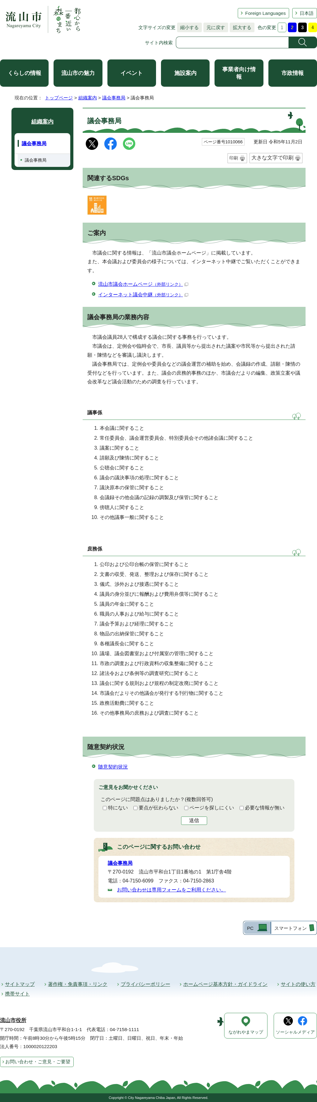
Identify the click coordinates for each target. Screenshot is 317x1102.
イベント (131, 73)
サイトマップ (20, 984)
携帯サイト (17, 993)
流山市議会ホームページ (143, 284)
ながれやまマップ (245, 1032)
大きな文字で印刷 (272, 158)
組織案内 (87, 97)
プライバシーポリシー (145, 984)
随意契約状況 (113, 766)
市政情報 (292, 73)
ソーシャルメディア (295, 1032)
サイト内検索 (159, 42)
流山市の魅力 (78, 73)
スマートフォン (290, 928)
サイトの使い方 (298, 984)
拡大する (240, 27)
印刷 (233, 157)
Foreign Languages (265, 13)
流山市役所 (13, 1020)
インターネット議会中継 (143, 294)
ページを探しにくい (211, 807)
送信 (194, 820)
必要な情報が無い (264, 807)
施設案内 (185, 73)
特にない (118, 807)
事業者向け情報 (239, 73)
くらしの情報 (24, 73)
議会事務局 (113, 97)
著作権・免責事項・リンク (77, 984)
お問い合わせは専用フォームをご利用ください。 (171, 889)
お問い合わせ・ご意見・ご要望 (37, 1061)
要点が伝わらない (158, 807)
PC (250, 928)
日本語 (307, 13)
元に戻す (214, 27)
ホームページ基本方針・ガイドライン (225, 984)
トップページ (59, 97)
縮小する (188, 27)
